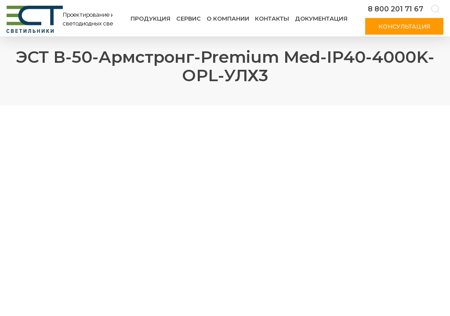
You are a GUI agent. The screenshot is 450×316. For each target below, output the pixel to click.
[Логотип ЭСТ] (61, 19)
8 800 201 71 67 (395, 9)
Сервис (188, 18)
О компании (228, 18)
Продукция (151, 18)
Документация (321, 18)
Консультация (404, 26)
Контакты (272, 18)
